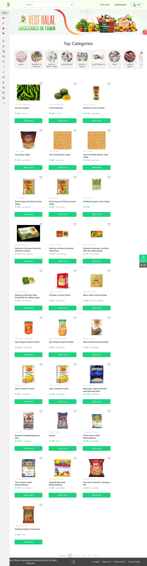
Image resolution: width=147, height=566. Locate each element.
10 (84, 556)
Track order (105, 5)
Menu (4, 13)
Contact (96, 562)
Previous (62, 556)
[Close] (72, 4)
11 (89, 556)
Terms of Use (119, 562)
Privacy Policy (134, 562)
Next (95, 556)
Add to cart (28, 121)
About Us (106, 562)
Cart (136, 4)
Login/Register (120, 5)
